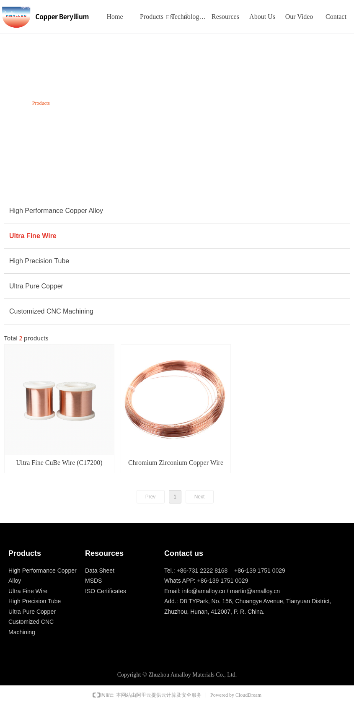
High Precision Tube (39, 261)
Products (41, 103)
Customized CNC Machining (51, 311)
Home (14, 103)
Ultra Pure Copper (36, 286)
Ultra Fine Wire (33, 235)
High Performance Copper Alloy (56, 210)
